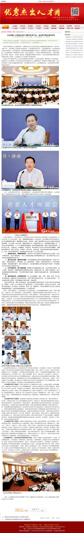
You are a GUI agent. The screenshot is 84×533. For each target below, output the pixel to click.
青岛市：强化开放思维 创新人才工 (74, 52)
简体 (2, 1)
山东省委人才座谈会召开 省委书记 (74, 39)
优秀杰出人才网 (11, 31)
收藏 (43, 518)
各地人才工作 (19, 31)
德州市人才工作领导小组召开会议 (74, 57)
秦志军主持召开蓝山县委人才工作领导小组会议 (17, 517)
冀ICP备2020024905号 (38, 530)
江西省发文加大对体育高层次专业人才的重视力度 (17, 519)
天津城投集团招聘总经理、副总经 (74, 48)
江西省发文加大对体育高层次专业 (74, 41)
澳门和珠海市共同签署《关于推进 (74, 43)
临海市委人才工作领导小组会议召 (74, 54)
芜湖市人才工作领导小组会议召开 (74, 50)
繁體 (4, 1)
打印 (58, 518)
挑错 (48, 518)
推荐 (53, 518)
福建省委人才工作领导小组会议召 (74, 37)
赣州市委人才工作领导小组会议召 (74, 46)
